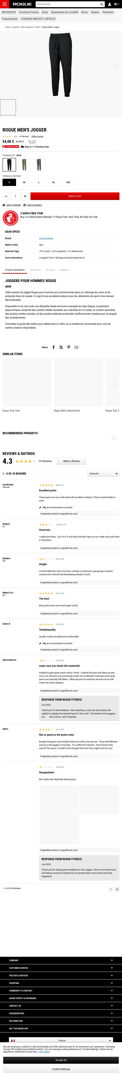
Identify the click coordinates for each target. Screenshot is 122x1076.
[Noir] (9, 164)
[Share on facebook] (53, 347)
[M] (24, 182)
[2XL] (68, 182)
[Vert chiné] (24, 164)
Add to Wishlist (12, 205)
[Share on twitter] (61, 347)
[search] (70, 4)
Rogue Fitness (46, 238)
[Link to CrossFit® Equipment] (64, 12)
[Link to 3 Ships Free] (38, 18)
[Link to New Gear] (9, 12)
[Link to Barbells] (84, 12)
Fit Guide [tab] (50, 270)
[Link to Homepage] (22, 4)
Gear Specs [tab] (35, 270)
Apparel (15, 27)
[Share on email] (76, 347)
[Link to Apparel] (108, 12)
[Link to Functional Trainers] (29, 12)
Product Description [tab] (15, 270)
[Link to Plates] (95, 12)
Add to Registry (32, 205)
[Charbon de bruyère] (39, 164)
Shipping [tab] (64, 270)
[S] (9, 182)
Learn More (44, 1051)
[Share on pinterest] (69, 347)
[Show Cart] (116, 4)
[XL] (53, 182)
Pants (37, 27)
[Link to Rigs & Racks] (45, 12)
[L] (39, 182)
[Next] (117, 947)
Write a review (37, 136)
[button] (102, 4)
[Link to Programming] (10, 18)
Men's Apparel (27, 27)
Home (7, 27)
